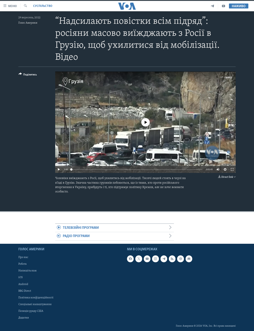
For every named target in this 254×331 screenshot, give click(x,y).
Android (23, 284)
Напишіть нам (27, 270)
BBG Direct (24, 290)
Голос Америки (27, 23)
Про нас (23, 257)
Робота (22, 264)
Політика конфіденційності (35, 297)
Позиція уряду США (30, 311)
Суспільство (42, 6)
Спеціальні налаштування (35, 304)
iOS (20, 277)
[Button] (28, 75)
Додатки (23, 317)
